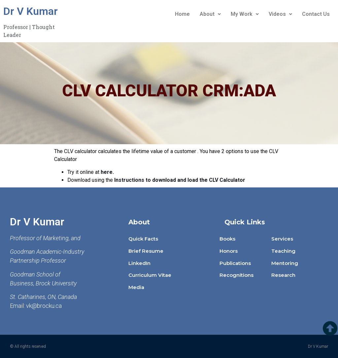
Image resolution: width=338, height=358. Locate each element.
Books (227, 239)
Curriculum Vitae (149, 275)
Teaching (283, 251)
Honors (229, 251)
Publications (235, 263)
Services (282, 239)
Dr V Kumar (30, 11)
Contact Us (316, 14)
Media (136, 287)
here (107, 172)
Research (283, 275)
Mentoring (284, 263)
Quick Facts (143, 239)
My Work (245, 14)
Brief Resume (145, 251)
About (210, 14)
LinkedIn (139, 263)
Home (182, 14)
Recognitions (237, 275)
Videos (280, 14)
